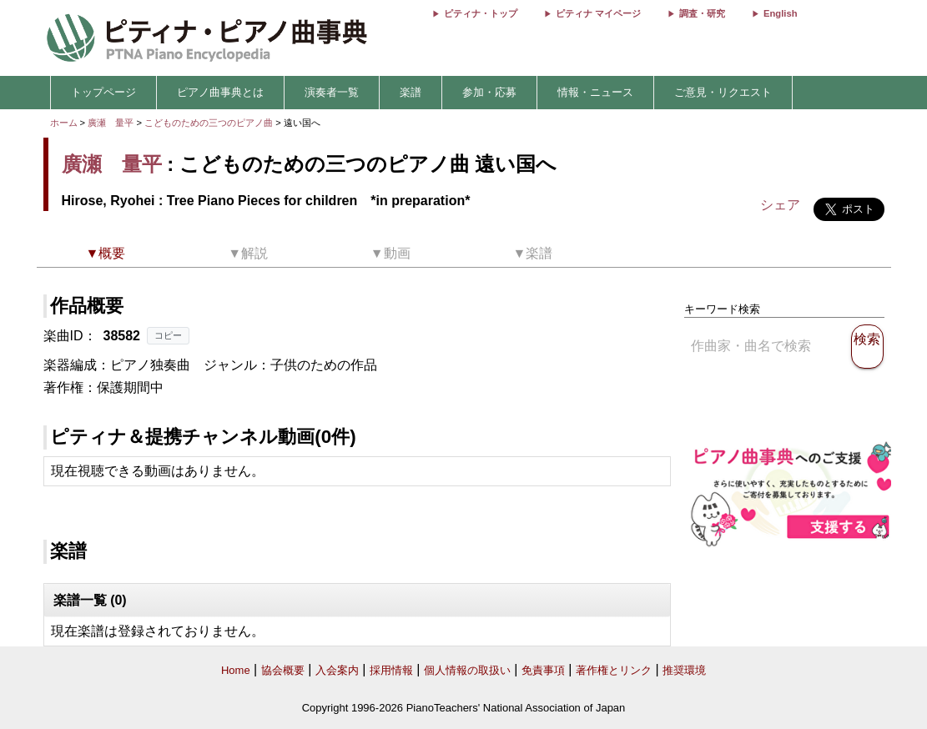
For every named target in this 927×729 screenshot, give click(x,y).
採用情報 (391, 670)
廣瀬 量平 (111, 123)
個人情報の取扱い (467, 670)
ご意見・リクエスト (723, 92)
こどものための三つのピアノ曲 (209, 123)
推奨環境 (684, 670)
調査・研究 (702, 13)
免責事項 (543, 670)
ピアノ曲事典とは (220, 92)
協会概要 (283, 670)
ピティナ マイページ (598, 13)
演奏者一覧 (332, 92)
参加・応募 (489, 92)
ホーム (64, 123)
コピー (168, 335)
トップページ (103, 92)
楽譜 (410, 92)
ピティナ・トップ (480, 13)
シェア (780, 205)
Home (235, 670)
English (780, 13)
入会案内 (337, 670)
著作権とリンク (614, 670)
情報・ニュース (595, 92)
